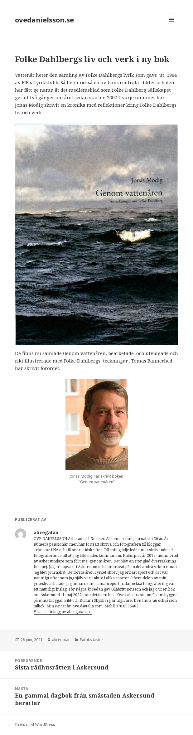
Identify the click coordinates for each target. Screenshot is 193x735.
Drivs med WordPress (35, 724)
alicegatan (61, 639)
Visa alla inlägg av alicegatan (60, 611)
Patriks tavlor (91, 639)
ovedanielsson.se (44, 19)
